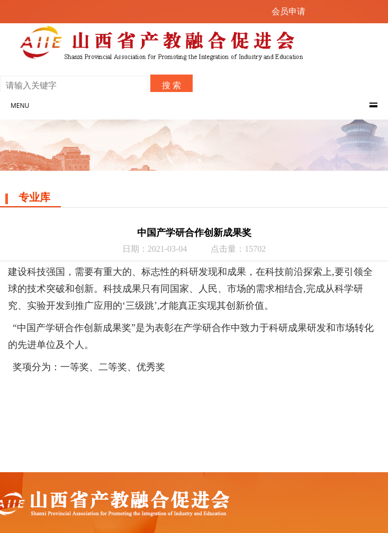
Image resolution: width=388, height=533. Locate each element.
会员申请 (288, 11)
